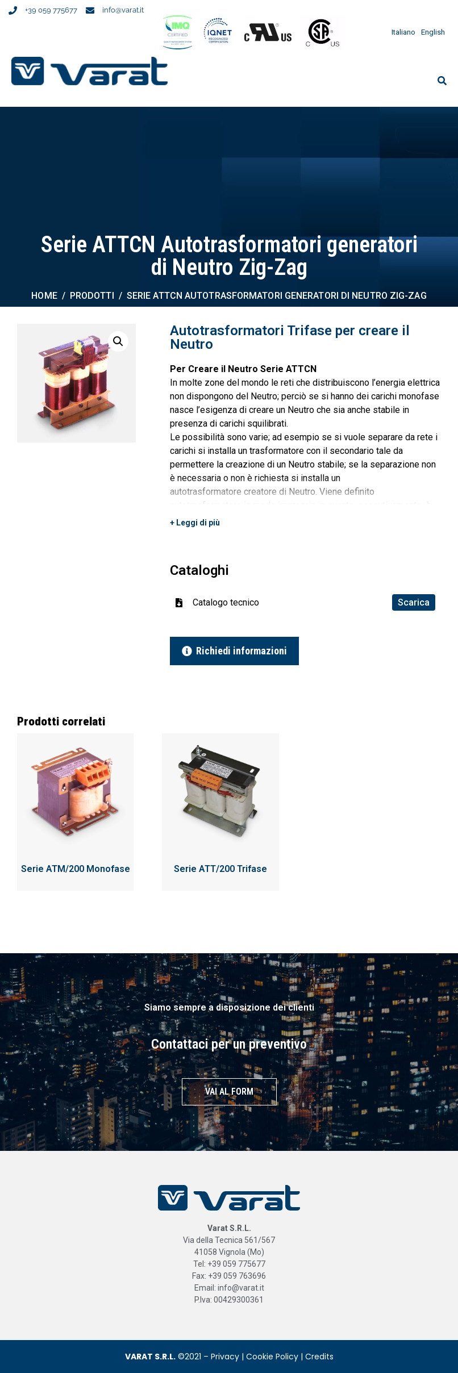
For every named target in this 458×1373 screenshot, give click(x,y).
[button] (118, 341)
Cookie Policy (272, 1356)
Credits (319, 1356)
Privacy (225, 1356)
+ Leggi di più (195, 522)
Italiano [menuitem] (403, 32)
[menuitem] (400, 32)
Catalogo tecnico (314, 602)
